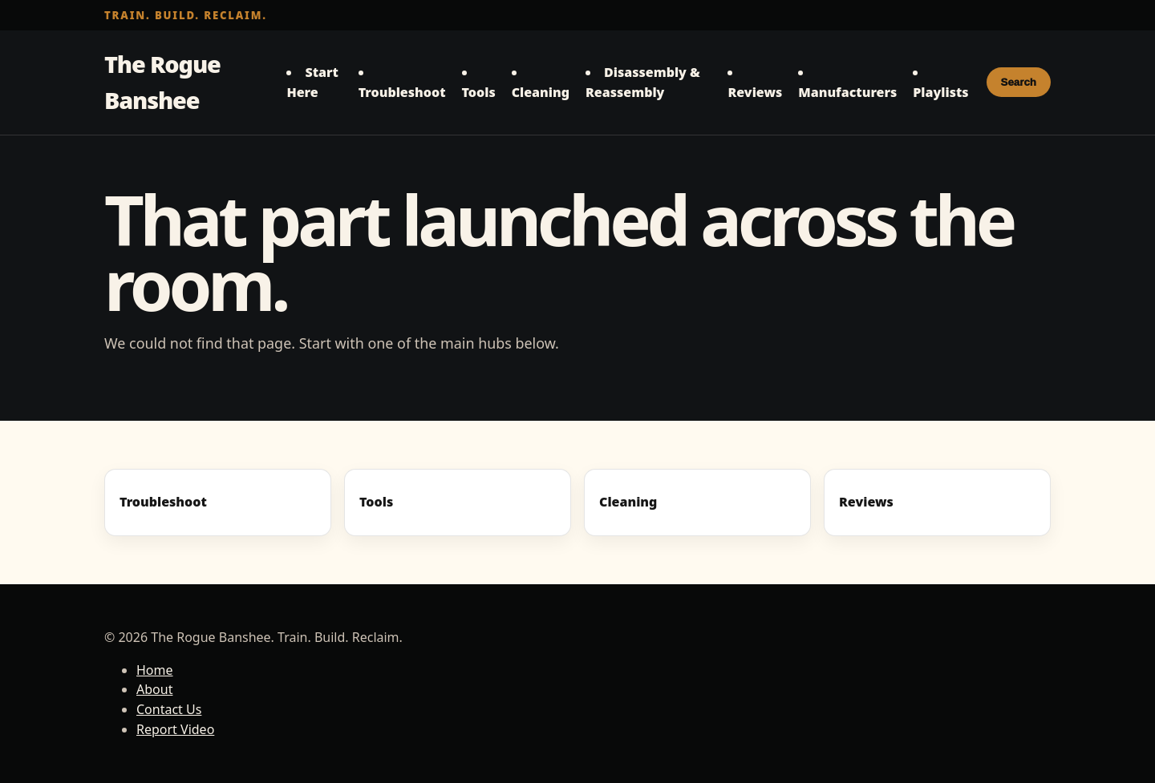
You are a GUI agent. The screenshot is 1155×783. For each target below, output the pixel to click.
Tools (479, 92)
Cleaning (540, 92)
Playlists (940, 92)
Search (1018, 82)
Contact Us (168, 709)
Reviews (754, 92)
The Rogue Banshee (162, 81)
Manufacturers (847, 92)
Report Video (175, 729)
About (154, 689)
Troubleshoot (402, 92)
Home (154, 670)
